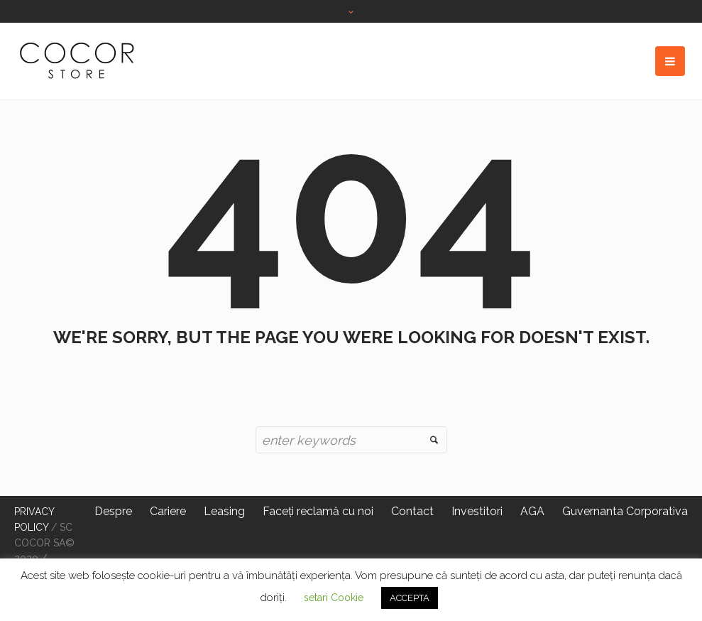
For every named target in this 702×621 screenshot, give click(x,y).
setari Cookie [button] (333, 597)
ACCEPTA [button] (409, 598)
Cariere (168, 511)
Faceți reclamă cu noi (318, 511)
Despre (113, 511)
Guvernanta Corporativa (625, 511)
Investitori (477, 511)
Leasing (224, 511)
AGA (532, 511)
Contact (412, 511)
